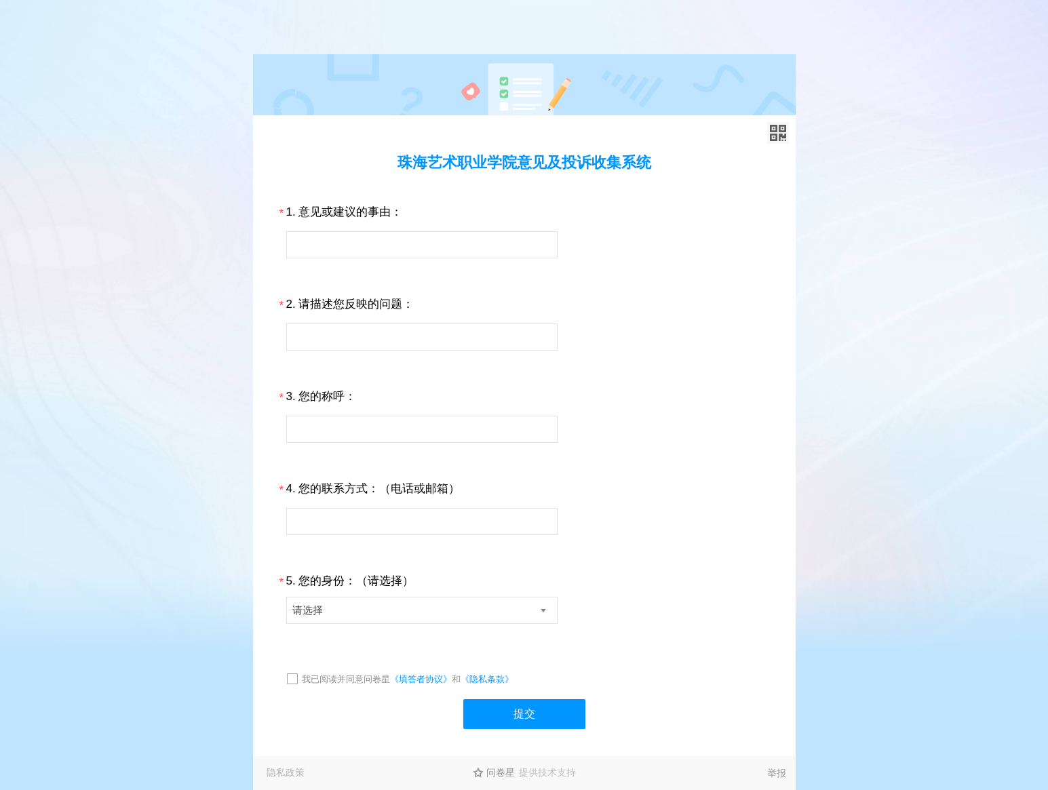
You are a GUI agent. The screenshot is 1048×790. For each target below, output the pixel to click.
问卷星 (500, 772)
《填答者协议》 (421, 679)
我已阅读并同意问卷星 (346, 679)
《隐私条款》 (487, 679)
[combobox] (422, 610)
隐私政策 (286, 772)
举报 (776, 773)
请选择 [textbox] (307, 610)
